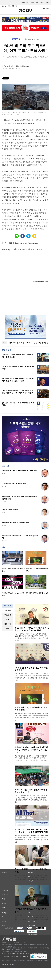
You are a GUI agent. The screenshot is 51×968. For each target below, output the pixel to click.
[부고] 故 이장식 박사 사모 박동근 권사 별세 (32, 910)
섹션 (3, 3)
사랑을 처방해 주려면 (10, 509)
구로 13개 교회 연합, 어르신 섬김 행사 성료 (31, 870)
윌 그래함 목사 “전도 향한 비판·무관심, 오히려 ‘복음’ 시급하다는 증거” (32, 629)
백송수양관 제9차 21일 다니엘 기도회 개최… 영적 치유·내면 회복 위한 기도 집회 (31, 750)
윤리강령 (25, 956)
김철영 (4, 525)
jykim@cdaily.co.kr (22, 66)
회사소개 (5, 954)
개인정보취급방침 (37, 954)
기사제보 (27, 954)
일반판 (32, 2)
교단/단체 (16, 39)
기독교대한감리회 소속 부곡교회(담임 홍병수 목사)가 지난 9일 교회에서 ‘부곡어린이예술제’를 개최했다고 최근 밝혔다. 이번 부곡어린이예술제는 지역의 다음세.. (32, 799)
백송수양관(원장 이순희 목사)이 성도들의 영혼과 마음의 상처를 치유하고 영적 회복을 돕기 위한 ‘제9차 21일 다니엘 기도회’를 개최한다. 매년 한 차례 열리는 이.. (31, 759)
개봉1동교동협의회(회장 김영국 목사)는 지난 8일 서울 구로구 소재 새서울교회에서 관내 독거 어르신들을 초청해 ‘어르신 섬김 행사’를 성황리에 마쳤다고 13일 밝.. (32, 878)
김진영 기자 (12, 66)
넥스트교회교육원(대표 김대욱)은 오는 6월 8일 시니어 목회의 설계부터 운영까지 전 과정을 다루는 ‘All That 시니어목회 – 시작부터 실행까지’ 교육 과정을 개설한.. (31, 838)
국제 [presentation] (7, 629)
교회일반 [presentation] (7, 610)
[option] (14, 562)
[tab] (7, 610)
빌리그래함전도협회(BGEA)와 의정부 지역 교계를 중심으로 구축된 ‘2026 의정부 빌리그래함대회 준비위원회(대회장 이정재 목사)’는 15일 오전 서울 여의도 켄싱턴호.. (32, 677)
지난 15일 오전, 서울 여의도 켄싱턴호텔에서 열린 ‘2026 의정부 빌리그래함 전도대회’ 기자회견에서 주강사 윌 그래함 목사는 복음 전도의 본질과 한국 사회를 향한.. (31, 637)
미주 (37, 2)
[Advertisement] (25, 299)
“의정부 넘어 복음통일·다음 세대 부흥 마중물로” (31, 669)
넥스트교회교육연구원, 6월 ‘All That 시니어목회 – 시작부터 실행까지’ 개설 (31, 830)
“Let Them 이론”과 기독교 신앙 (14, 483)
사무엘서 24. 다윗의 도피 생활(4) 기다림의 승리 (19, 470)
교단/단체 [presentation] (7, 615)
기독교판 (25, 2)
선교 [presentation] (7, 619)
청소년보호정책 (8, 956)
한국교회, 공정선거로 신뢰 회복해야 (15, 522)
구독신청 (42, 2)
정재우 (4, 512)
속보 (4, 343)
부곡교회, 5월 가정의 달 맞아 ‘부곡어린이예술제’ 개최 (31, 791)
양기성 (4, 486)
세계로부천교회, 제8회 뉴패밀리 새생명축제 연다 (31, 708)
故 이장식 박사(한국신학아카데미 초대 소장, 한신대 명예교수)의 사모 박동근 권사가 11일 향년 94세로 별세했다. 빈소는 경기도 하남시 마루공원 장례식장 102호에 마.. (31, 918)
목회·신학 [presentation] (7, 624)
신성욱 (4, 541)
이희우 (4, 473)
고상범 (4, 502)
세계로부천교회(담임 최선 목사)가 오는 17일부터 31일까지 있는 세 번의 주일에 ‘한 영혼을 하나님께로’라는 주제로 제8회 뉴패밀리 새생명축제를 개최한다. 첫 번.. (31, 716)
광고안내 (12, 954)
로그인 (47, 2)
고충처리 (18, 956)
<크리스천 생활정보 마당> (40, 281)
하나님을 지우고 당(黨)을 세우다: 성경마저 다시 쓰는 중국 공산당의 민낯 (18, 379)
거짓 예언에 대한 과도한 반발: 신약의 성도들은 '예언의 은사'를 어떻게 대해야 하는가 (17, 391)
